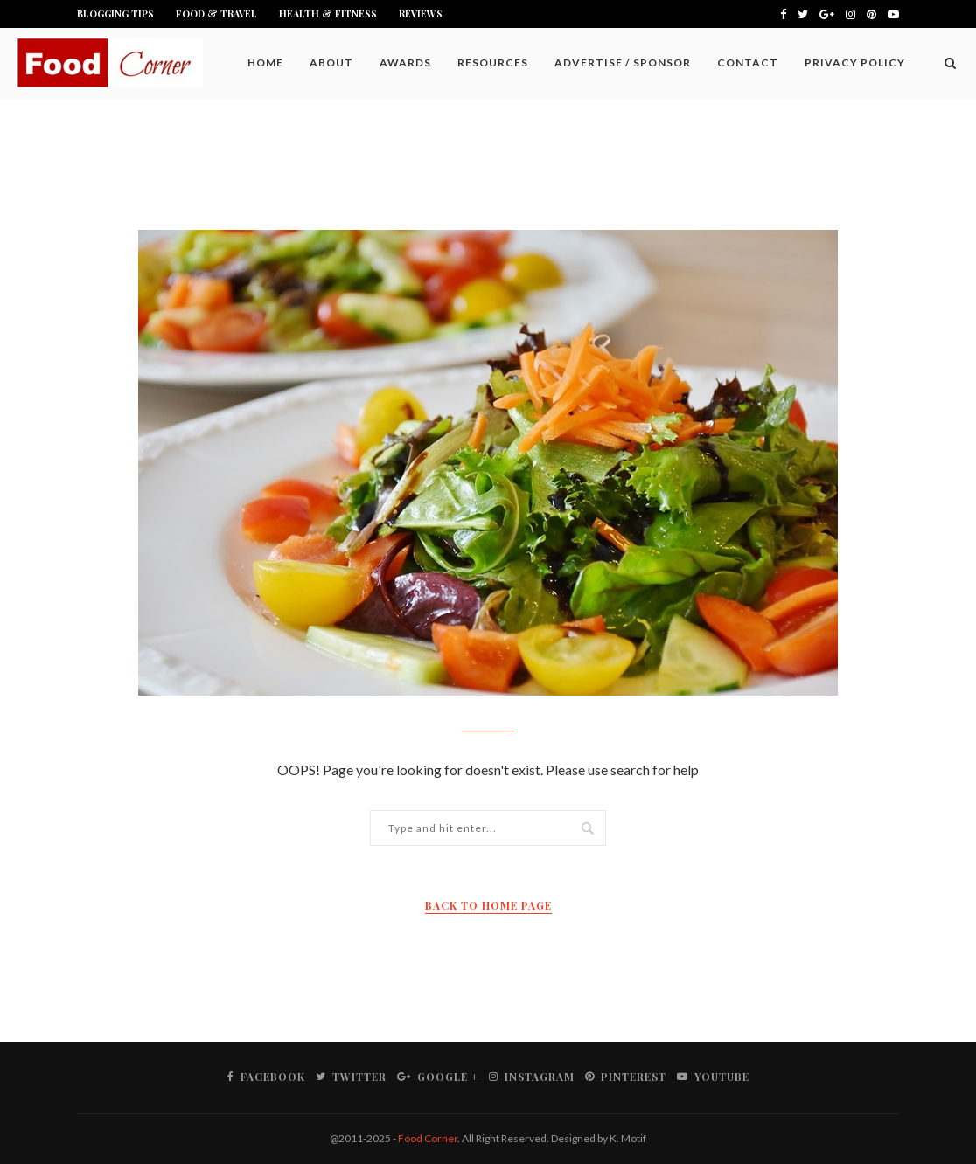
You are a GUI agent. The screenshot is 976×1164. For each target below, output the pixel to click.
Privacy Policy (855, 62)
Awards (405, 62)
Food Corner (427, 1138)
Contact (747, 62)
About (331, 62)
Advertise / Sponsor (622, 62)
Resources (492, 62)
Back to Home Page (488, 905)
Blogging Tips (115, 13)
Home (265, 62)
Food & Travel (216, 13)
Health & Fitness (328, 13)
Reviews (421, 13)
